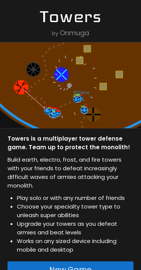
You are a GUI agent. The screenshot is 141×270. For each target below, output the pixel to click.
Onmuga (74, 33)
